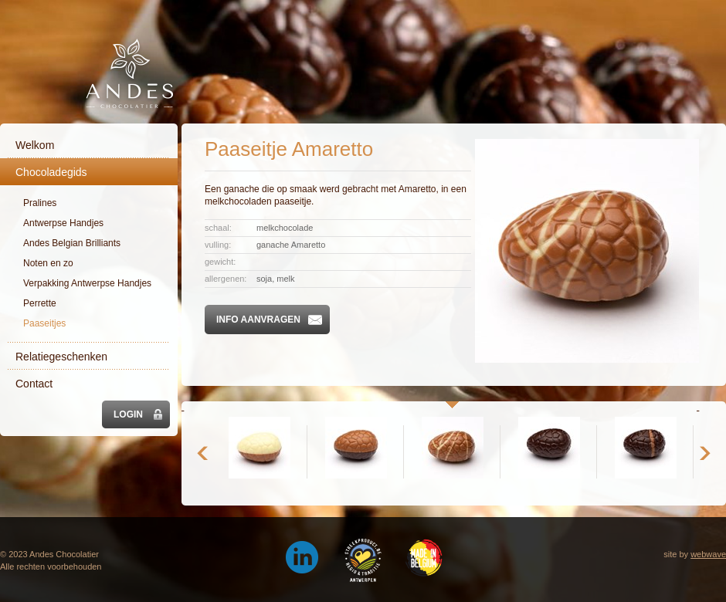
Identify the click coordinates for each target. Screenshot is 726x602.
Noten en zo (48, 263)
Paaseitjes (44, 323)
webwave (708, 554)
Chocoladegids (51, 172)
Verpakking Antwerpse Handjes (87, 283)
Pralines (39, 203)
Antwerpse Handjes (63, 223)
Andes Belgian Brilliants (71, 243)
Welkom (34, 145)
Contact (34, 383)
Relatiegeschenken (61, 356)
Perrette (39, 303)
